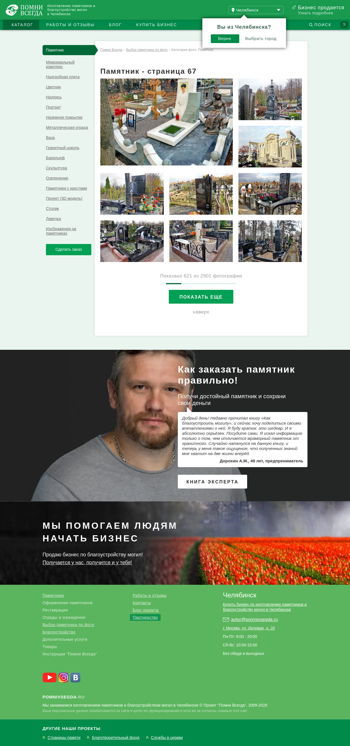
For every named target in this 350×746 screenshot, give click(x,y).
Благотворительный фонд (115, 738)
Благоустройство (59, 632)
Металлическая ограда (67, 127)
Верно (224, 38)
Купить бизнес (156, 25)
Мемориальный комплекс (60, 64)
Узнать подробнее (315, 13)
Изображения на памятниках (61, 231)
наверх (201, 312)
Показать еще (201, 297)
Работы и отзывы (70, 25)
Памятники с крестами (66, 188)
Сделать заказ (69, 249)
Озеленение (57, 178)
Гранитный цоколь (62, 147)
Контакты (142, 603)
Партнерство (145, 617)
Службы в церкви (167, 738)
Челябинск (239, 595)
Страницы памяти (64, 738)
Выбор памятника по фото (68, 624)
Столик (52, 208)
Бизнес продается (321, 7)
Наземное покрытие (64, 117)
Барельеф (55, 158)
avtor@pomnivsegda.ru (254, 619)
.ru (64, 697)
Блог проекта (145, 610)
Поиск (322, 25)
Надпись (54, 97)
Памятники (53, 595)
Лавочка (53, 218)
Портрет (53, 107)
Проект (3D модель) (64, 198)
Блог (115, 25)
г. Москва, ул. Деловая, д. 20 (249, 628)
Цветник (53, 87)
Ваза (50, 137)
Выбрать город (261, 38)
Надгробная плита (62, 77)
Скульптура (56, 168)
